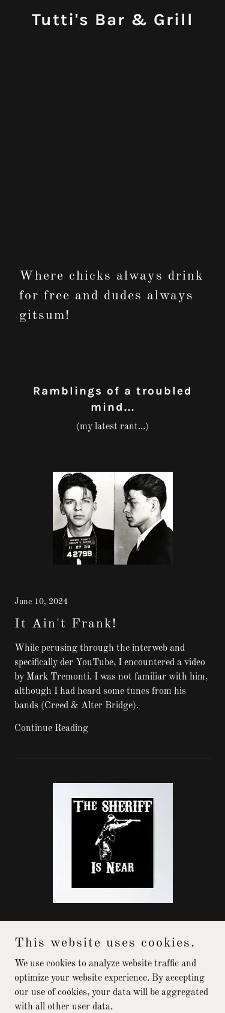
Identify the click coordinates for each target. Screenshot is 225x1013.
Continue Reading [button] (51, 728)
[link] (113, 23)
